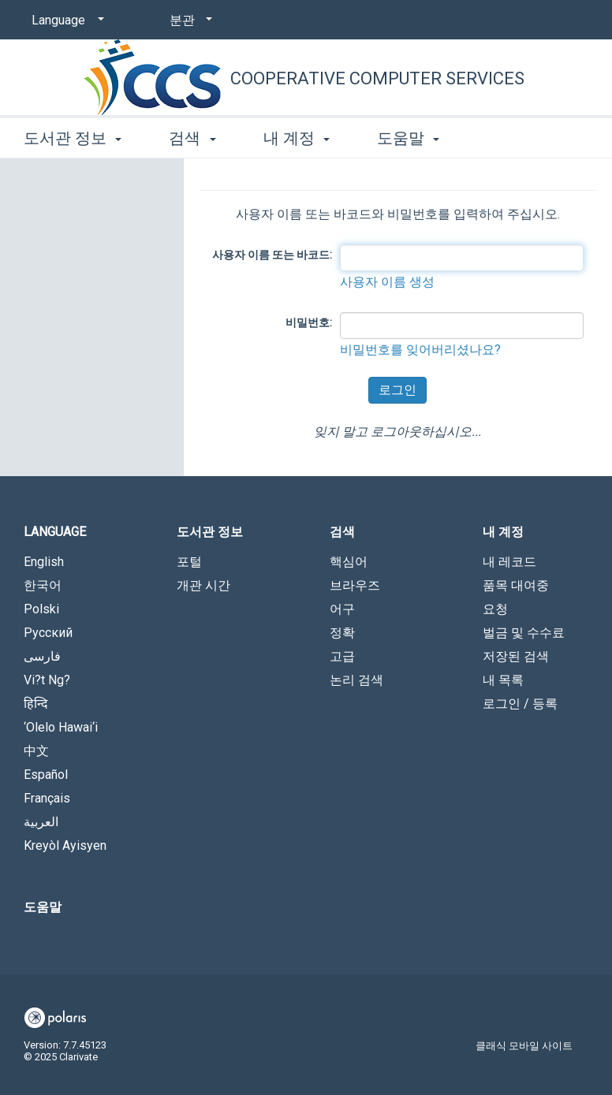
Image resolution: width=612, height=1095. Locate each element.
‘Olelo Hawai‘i (61, 727)
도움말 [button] (408, 137)
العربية (41, 821)
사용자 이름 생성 (387, 281)
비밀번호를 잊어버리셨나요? (420, 349)
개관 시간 (203, 585)
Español (46, 774)
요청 (495, 609)
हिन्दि (36, 703)
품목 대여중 (516, 585)
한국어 (43, 585)
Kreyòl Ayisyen (65, 845)
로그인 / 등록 (520, 703)
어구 (342, 609)
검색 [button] (192, 137)
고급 (342, 656)
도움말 (43, 906)
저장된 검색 (516, 656)
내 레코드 (509, 561)
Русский (48, 632)
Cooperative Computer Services (377, 78)
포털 (189, 561)
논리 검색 (356, 679)
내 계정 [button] (296, 137)
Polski (41, 609)
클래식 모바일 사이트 (524, 1046)
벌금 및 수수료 (524, 632)
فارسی (42, 656)
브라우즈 (355, 585)
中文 (36, 750)
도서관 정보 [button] (72, 137)
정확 (342, 632)
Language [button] (55, 531)
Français (47, 798)
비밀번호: (308, 322)
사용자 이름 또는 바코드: (272, 254)
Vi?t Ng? (47, 679)
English (44, 561)
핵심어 (349, 561)
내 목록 (503, 679)
